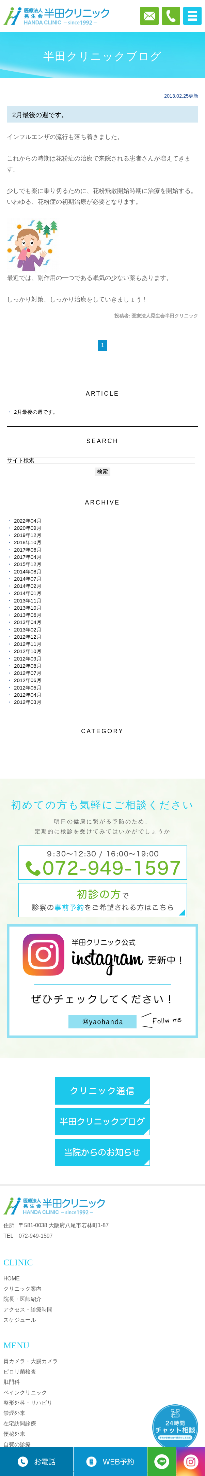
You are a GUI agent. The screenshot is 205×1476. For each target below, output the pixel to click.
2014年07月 (28, 579)
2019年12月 (28, 535)
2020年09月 (28, 528)
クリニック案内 (22, 1289)
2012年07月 (28, 673)
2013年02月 (28, 630)
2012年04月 (28, 695)
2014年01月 (28, 593)
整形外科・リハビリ (27, 1403)
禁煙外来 (14, 1413)
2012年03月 (28, 702)
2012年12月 (28, 637)
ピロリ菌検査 (19, 1372)
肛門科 (11, 1382)
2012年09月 (28, 659)
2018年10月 (28, 542)
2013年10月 (28, 608)
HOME (11, 1278)
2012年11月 (28, 644)
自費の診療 (17, 1444)
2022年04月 (28, 521)
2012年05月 (28, 688)
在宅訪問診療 (19, 1424)
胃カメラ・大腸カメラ (30, 1361)
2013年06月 (28, 615)
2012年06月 (28, 680)
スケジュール (19, 1320)
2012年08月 (28, 666)
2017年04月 (28, 557)
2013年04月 (28, 622)
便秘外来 (14, 1434)
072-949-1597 (36, 1236)
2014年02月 (28, 586)
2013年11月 (28, 601)
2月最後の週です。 (40, 114)
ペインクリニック (25, 1392)
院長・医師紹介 (22, 1299)
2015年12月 (28, 564)
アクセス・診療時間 (27, 1309)
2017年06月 (28, 550)
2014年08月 (28, 571)
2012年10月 (28, 651)
